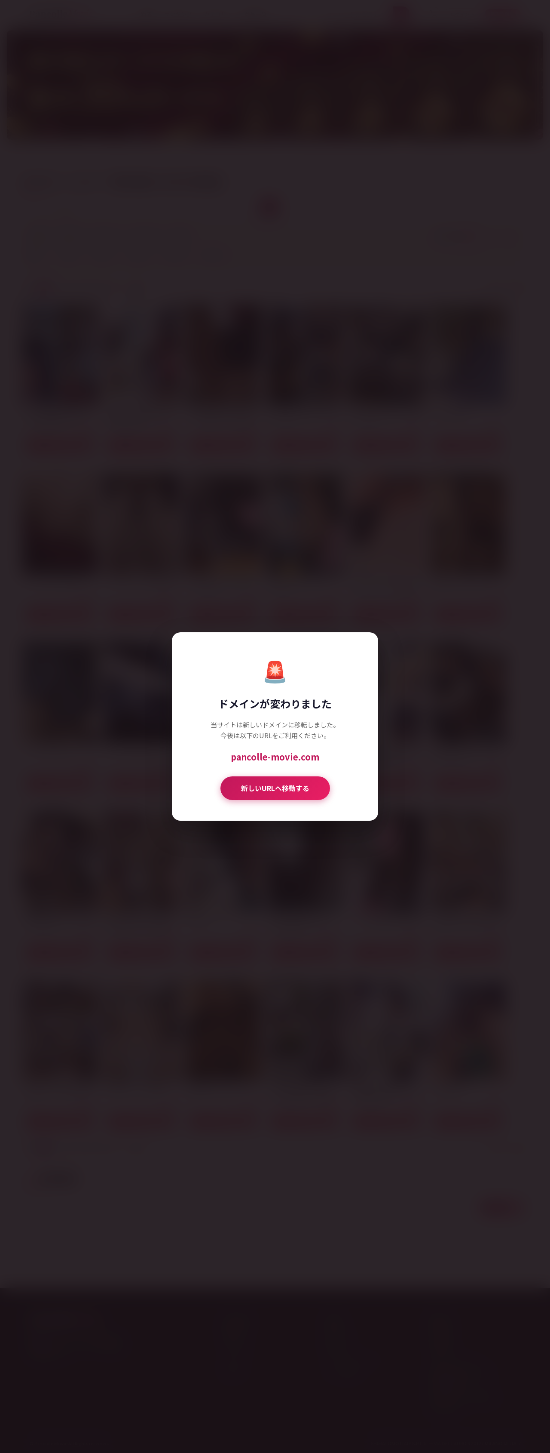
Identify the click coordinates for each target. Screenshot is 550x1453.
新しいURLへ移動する (275, 788)
